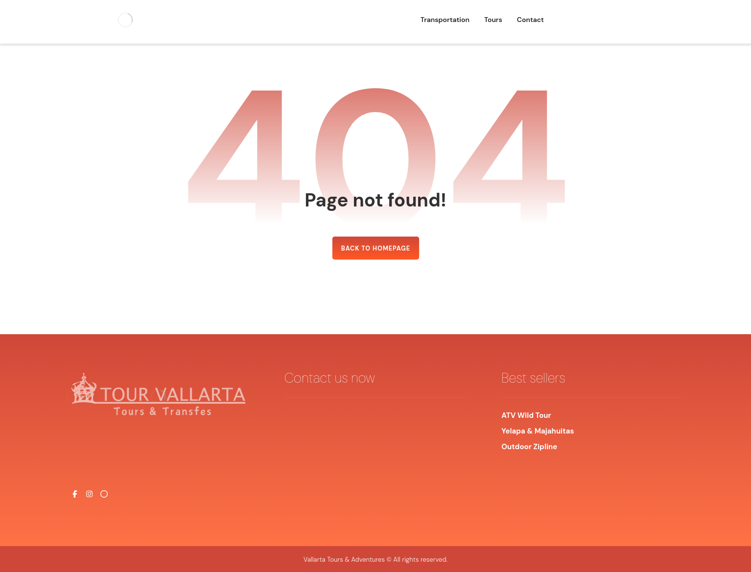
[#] (74, 494)
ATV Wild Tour (527, 415)
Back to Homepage (375, 248)
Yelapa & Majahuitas (537, 431)
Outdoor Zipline (529, 447)
